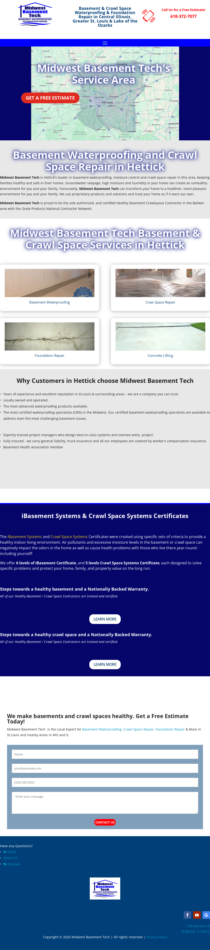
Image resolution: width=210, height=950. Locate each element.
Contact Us (105, 822)
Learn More (105, 619)
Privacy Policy (156, 937)
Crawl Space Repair (138, 729)
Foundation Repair (170, 729)
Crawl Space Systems (69, 536)
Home (9, 852)
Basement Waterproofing (101, 729)
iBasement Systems (25, 536)
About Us (10, 858)
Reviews (11, 864)
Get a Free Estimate (50, 98)
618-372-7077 (183, 16)
